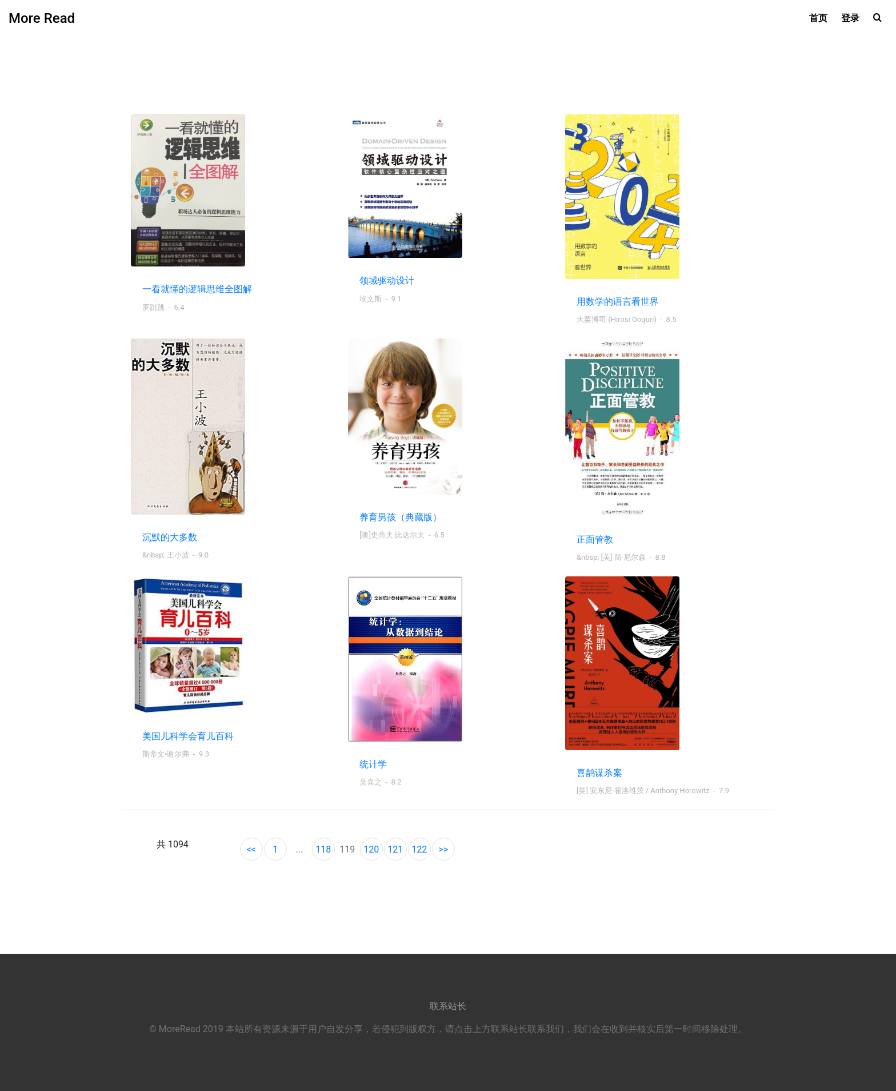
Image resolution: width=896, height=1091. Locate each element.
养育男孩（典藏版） (400, 517)
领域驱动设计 (386, 280)
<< (251, 849)
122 (419, 849)
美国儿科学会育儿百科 (188, 736)
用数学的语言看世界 (618, 301)
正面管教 (595, 539)
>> (443, 849)
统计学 (373, 764)
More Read (42, 18)
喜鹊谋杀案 (599, 772)
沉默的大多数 (169, 537)
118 (323, 849)
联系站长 (448, 1006)
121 (395, 849)
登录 (850, 18)
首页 (818, 18)
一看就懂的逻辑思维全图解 (197, 289)
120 (371, 849)
